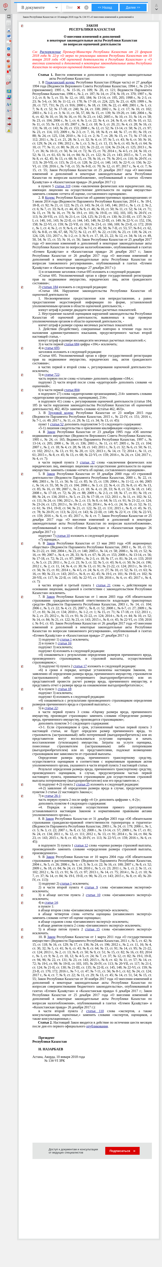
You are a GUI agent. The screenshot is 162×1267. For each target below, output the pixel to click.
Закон (51, 432)
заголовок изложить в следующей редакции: (70, 352)
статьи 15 (92, 929)
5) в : (49, 374)
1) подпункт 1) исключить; (63, 639)
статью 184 (50, 287)
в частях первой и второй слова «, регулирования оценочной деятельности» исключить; (92, 369)
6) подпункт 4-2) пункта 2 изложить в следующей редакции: (88, 784)
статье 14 (51, 902)
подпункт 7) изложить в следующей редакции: (78, 535)
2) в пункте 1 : (55, 643)
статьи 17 (80, 666)
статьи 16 (64, 643)
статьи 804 (71, 390)
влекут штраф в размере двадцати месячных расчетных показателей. (87, 310)
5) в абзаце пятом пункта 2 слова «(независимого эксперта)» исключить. (92, 931)
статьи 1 (66, 639)
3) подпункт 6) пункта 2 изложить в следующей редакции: (87, 666)
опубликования (97, 1026)
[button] (5, 7)
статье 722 (52, 374)
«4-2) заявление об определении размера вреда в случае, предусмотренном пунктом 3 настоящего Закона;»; (92, 790)
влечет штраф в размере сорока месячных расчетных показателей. (85, 325)
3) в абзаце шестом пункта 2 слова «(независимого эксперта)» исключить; (92, 897)
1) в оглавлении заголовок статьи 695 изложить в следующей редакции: (89, 271)
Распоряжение (50, 52)
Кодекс (50, 197)
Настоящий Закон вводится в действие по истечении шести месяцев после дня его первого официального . (92, 1024)
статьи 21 (103, 585)
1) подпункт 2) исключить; (63, 883)
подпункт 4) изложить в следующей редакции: (71, 651)
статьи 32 (87, 462)
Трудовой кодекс (60, 413)
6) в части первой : (59, 390)
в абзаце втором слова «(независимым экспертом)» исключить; (83, 910)
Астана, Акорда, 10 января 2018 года (58, 1057)
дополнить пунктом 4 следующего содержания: (72, 803)
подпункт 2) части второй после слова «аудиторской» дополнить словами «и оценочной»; (92, 384)
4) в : (49, 348)
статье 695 (52, 348)
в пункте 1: (46, 906)
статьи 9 (91, 887)
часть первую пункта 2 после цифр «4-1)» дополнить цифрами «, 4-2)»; (89, 799)
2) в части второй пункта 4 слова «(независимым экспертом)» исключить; (92, 889)
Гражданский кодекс (60, 82)
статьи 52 (57, 424)
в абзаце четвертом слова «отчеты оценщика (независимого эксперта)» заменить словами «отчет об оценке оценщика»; (92, 916)
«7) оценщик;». (49, 539)
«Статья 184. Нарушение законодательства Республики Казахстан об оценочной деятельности (92, 292)
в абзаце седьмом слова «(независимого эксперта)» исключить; (83, 921)
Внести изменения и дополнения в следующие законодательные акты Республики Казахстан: (100, 76)
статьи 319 (62, 186)
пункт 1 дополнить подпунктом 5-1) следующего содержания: (89, 424)
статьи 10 (63, 535)
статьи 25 (83, 784)
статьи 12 (81, 845)
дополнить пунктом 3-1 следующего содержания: (73, 723)
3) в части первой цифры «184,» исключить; (77, 344)
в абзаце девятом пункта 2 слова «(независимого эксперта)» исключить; (89, 925)
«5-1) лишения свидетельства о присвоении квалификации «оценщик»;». (90, 428)
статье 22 (51, 708)
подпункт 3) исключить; (55, 647)
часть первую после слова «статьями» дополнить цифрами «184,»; (86, 378)
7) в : (49, 796)
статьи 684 (71, 344)
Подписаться (122, 1151)
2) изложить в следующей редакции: (72, 287)
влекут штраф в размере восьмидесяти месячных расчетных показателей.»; (92, 340)
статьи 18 (64, 689)
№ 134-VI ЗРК (54, 1060)
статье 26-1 (53, 796)
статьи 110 (95, 1011)
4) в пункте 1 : (55, 689)
